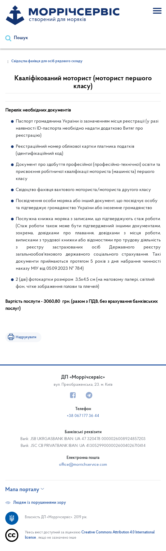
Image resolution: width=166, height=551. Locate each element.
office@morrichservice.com (83, 465)
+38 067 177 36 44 (83, 416)
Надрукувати (26, 337)
